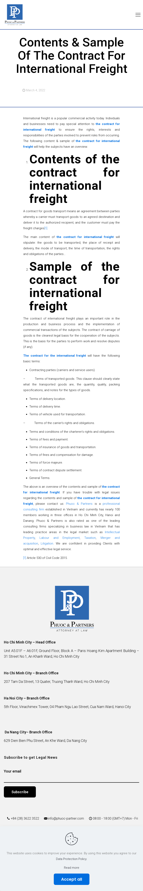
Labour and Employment (60, 538)
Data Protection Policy (71, 859)
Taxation (90, 538)
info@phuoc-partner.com (66, 818)
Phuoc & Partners (79, 504)
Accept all (71, 879)
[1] (45, 228)
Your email (71, 776)
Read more (71, 867)
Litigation (47, 543)
